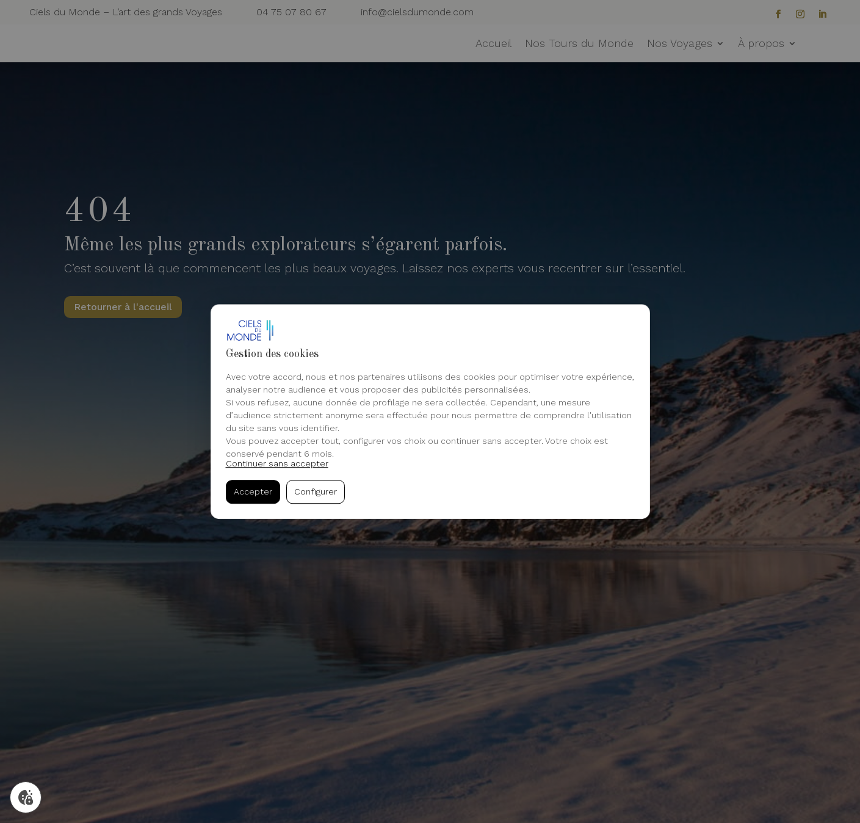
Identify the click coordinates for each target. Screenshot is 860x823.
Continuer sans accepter (277, 463)
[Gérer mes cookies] (26, 797)
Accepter (253, 491)
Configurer (315, 491)
